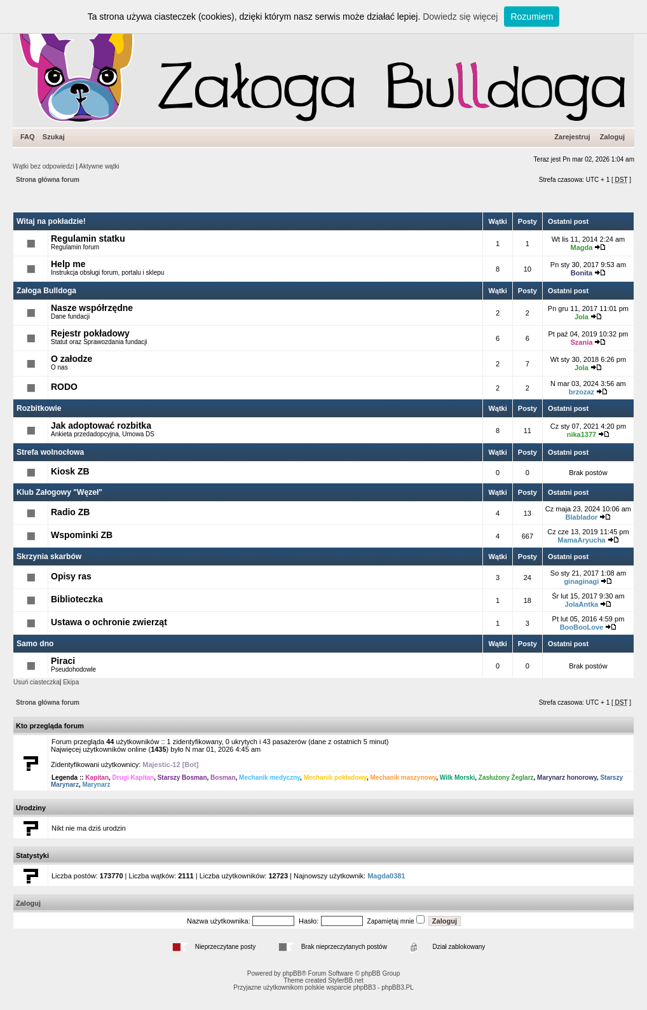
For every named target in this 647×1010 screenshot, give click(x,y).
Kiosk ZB (70, 471)
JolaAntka (582, 604)
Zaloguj (612, 137)
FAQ (27, 137)
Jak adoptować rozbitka (101, 425)
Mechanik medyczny (269, 777)
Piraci (63, 661)
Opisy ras (71, 576)
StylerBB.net (346, 980)
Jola (582, 317)
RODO (64, 387)
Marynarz (96, 784)
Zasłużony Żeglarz (506, 777)
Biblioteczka (77, 599)
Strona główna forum (47, 179)
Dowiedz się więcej (460, 16)
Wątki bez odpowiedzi (43, 166)
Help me (68, 264)
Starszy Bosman (182, 777)
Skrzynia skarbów (49, 556)
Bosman (222, 777)
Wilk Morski (457, 777)
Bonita (581, 273)
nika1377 (581, 434)
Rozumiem (531, 16)
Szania (581, 342)
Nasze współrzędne (92, 308)
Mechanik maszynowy (403, 777)
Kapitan (97, 777)
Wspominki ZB (81, 535)
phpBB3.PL (397, 987)
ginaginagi (581, 581)
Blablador (582, 517)
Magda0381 (386, 876)
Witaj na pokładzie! (51, 221)
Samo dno (35, 643)
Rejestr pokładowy (90, 333)
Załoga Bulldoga (46, 290)
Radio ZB (70, 512)
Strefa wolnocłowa (50, 452)
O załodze (71, 359)
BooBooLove (581, 627)
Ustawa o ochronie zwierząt (109, 622)
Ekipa (71, 682)
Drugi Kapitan (133, 777)
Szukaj (54, 137)
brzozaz (581, 392)
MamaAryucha (581, 540)
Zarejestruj (572, 137)
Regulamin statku (88, 238)
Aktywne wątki (99, 166)
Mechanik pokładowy (335, 777)
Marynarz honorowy (567, 777)
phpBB (291, 973)
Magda (581, 247)
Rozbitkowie (39, 408)
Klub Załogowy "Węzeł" (59, 492)
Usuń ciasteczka (36, 682)
